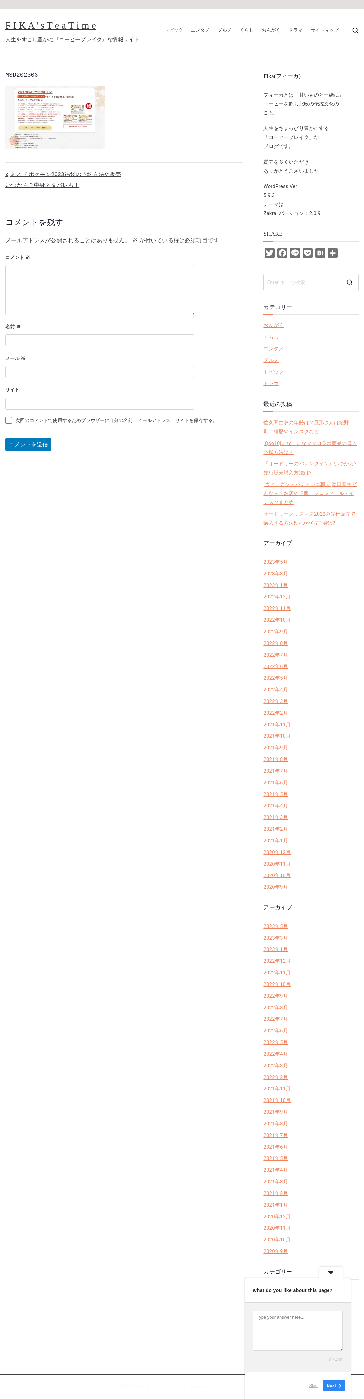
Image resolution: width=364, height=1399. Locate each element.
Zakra (221, 1386)
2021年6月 (275, 783)
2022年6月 (275, 666)
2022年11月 (277, 608)
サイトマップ (325, 30)
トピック (173, 30)
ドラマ (295, 30)
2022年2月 (275, 713)
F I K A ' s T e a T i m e (50, 25)
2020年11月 (277, 864)
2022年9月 (275, 632)
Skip (313, 1385)
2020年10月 (277, 875)
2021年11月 (277, 725)
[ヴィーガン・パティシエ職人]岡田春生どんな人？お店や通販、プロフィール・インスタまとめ (310, 493)
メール (15, 358)
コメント (17, 257)
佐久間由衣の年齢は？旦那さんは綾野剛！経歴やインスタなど (306, 427)
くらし (247, 30)
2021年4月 (275, 806)
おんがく (271, 30)
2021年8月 (275, 759)
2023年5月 (275, 562)
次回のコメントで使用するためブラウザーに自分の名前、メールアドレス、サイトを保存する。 (116, 420)
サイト (12, 389)
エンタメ (200, 30)
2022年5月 (275, 678)
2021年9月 (275, 748)
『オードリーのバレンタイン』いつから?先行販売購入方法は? (309, 468)
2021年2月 (275, 829)
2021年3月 (275, 817)
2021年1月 (275, 841)
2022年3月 (275, 701)
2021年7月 (275, 771)
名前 (13, 326)
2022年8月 (275, 643)
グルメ (225, 30)
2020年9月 (275, 887)
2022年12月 (277, 597)
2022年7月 (275, 655)
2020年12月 (277, 852)
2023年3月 (275, 574)
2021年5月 (275, 794)
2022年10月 (277, 620)
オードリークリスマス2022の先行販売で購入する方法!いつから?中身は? (309, 518)
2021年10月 (277, 736)
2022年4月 (275, 690)
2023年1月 (275, 585)
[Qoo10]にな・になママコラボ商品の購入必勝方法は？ (310, 447)
